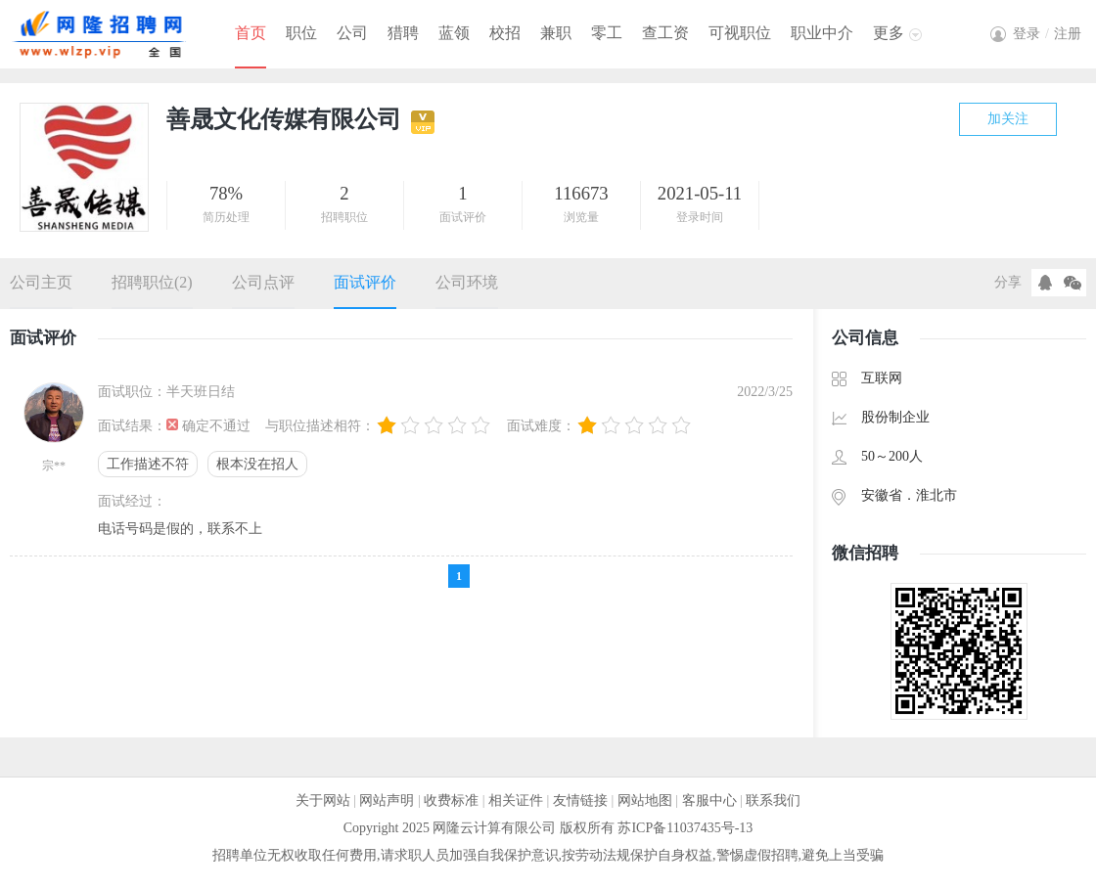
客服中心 (709, 800)
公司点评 (263, 282)
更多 (888, 32)
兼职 (555, 32)
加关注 (1007, 118)
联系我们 (773, 800)
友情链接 (580, 800)
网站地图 (644, 800)
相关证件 (515, 800)
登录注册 (1047, 33)
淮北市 (936, 495)
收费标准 (451, 800)
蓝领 (454, 32)
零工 (606, 32)
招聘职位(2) (152, 282)
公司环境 (466, 282)
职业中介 (822, 32)
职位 (301, 32)
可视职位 (739, 32)
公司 (352, 32)
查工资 (665, 32)
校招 (505, 32)
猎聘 (403, 32)
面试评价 (365, 282)
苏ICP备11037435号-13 (685, 828)
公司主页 (41, 282)
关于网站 (323, 800)
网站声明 (386, 800)
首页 (250, 32)
